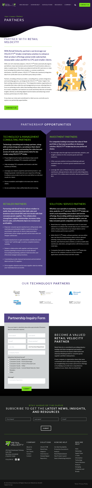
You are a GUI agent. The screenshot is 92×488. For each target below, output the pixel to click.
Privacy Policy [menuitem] (83, 484)
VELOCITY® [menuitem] (44, 447)
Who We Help (23, 5)
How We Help (34, 5)
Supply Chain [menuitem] (79, 453)
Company (67, 5)
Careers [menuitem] (29, 454)
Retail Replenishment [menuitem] (60, 454)
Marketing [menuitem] (78, 451)
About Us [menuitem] (29, 447)
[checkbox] (26, 365)
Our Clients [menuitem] (30, 451)
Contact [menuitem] (29, 456)
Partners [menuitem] (29, 449)
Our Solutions (46, 5)
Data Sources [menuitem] (44, 454)
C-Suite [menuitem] (77, 455)
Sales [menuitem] (76, 449)
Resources (57, 5)
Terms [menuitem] (76, 484)
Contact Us (83, 6)
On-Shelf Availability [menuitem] (60, 447)
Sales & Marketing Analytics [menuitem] (62, 458)
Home (7, 16)
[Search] (74, 6)
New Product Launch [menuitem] (60, 456)
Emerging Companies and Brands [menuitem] (79, 469)
